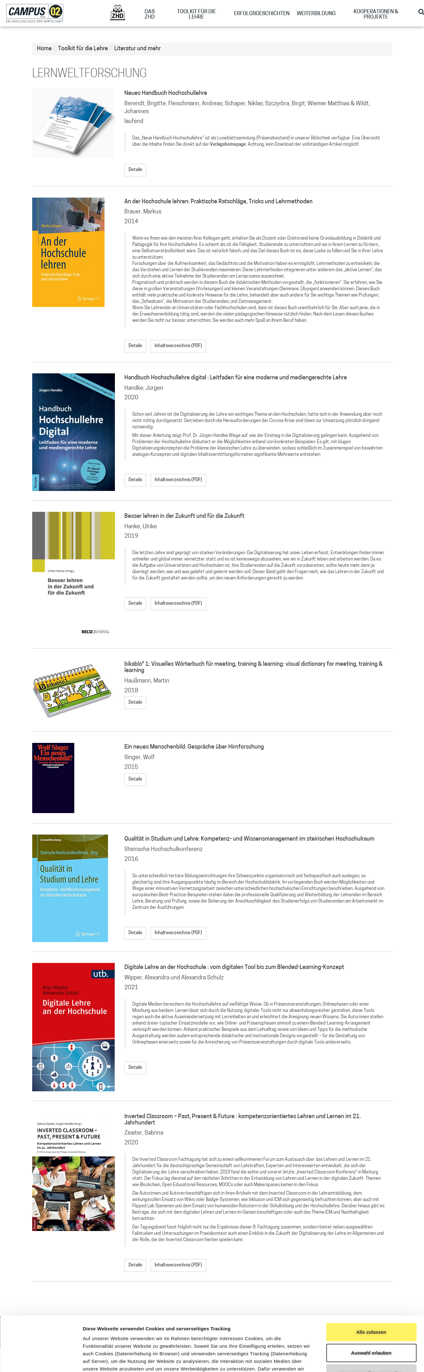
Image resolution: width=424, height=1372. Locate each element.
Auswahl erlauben (371, 1296)
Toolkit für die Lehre (83, 49)
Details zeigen (336, 1359)
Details (135, 170)
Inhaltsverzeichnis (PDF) (178, 346)
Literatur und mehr (137, 49)
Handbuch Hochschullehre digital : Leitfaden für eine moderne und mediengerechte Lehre (235, 378)
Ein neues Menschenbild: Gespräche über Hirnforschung (194, 747)
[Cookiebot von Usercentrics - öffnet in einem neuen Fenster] (41, 1359)
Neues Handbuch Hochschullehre (165, 93)
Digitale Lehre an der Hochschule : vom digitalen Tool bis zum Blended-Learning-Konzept (234, 968)
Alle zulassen (371, 1275)
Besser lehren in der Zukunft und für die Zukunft (184, 516)
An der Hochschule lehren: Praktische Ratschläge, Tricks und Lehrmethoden (218, 202)
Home (44, 49)
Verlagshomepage (228, 144)
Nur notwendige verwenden (371, 1317)
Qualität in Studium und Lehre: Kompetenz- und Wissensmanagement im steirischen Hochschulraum (249, 839)
